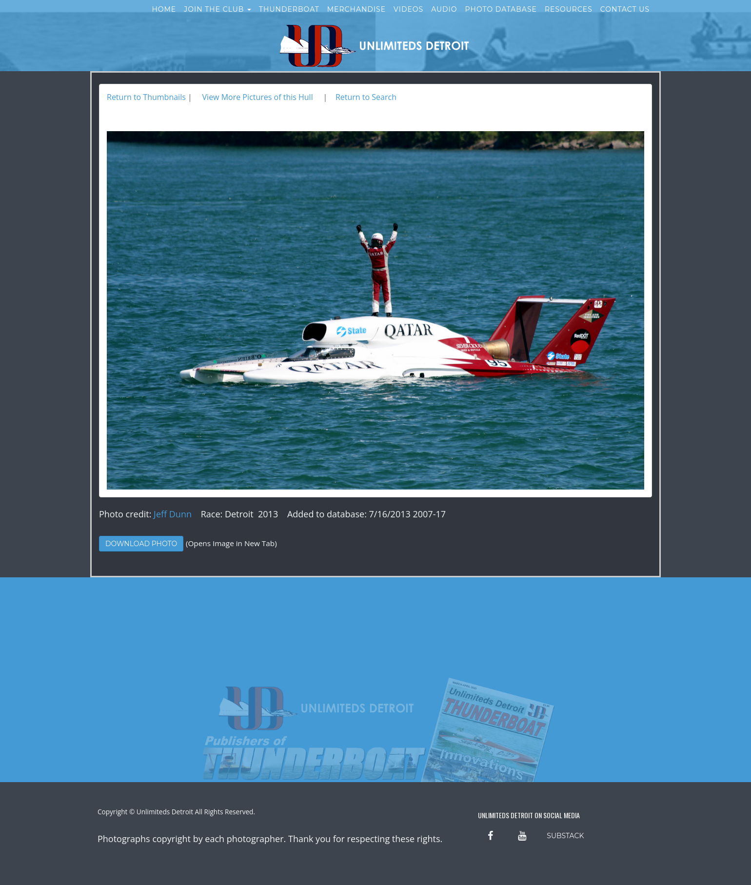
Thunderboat (289, 18)
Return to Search (366, 97)
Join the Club (217, 18)
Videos (408, 18)
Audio (444, 18)
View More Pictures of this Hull (257, 97)
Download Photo (141, 543)
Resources (569, 18)
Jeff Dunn (173, 514)
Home (164, 18)
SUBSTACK (565, 835)
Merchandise (356, 18)
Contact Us (625, 18)
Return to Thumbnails (146, 97)
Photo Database (501, 18)
